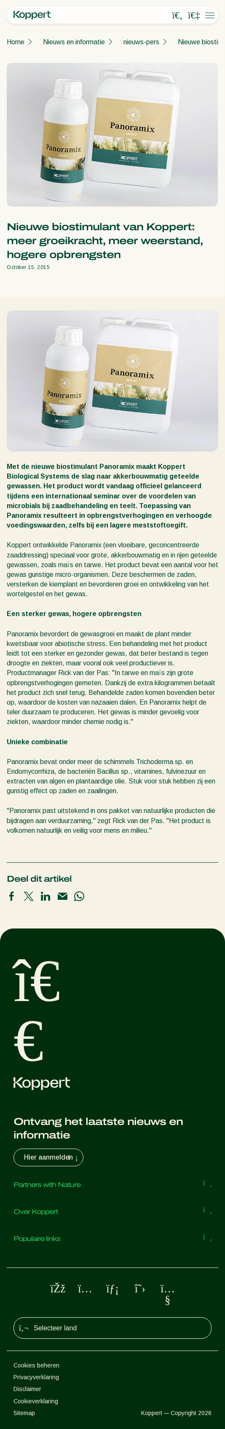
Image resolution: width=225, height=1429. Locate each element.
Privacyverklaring (36, 1377)
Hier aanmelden (52, 1157)
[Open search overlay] (177, 15)
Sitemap (24, 1413)
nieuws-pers (141, 42)
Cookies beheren (36, 1365)
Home (15, 42)
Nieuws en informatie (74, 42)
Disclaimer (27, 1389)
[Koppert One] (194, 16)
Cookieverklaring (35, 1401)
